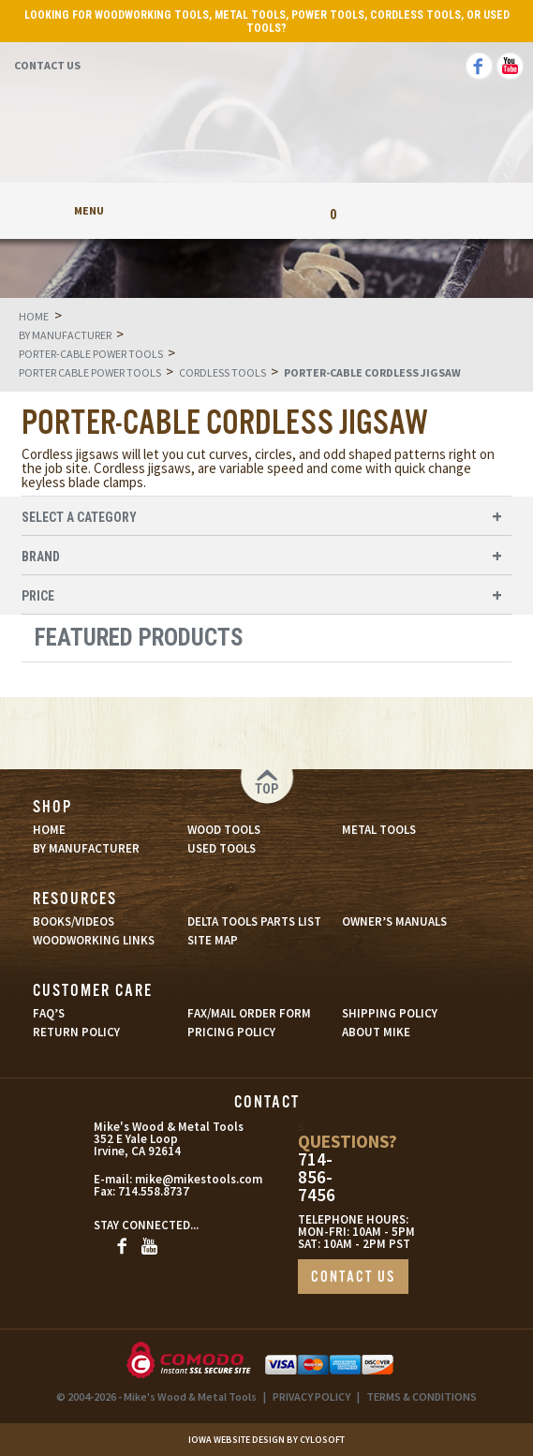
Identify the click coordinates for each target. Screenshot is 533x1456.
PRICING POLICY (231, 1032)
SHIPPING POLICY (389, 1013)
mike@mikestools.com (168, 1179)
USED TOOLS (221, 848)
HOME (49, 830)
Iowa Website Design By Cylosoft (266, 1440)
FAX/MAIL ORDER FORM (249, 1013)
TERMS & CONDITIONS (421, 1396)
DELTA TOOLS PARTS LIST (254, 921)
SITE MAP (212, 940)
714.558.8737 (151, 1191)
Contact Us (47, 65)
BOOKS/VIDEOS (73, 921)
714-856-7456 (316, 1177)
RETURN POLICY (76, 1032)
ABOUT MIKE (376, 1032)
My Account (199, 210)
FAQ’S (49, 1013)
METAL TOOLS (379, 830)
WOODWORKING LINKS (94, 940)
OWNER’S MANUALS (394, 921)
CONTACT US (353, 1277)
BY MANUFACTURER (86, 848)
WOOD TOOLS (223, 830)
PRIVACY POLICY (311, 1396)
